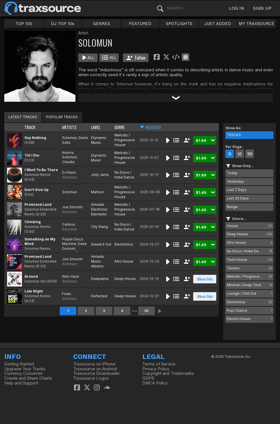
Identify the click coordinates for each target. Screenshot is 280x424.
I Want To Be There (41, 170)
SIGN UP (262, 8)
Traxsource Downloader (96, 373)
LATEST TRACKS (23, 117)
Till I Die (31, 155)
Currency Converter (23, 373)
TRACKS (234, 135)
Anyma (67, 152)
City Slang (99, 227)
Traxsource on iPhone (94, 364)
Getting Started (19, 364)
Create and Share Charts (28, 378)
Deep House (125, 279)
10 (229, 154)
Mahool (97, 192)
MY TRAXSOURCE (256, 23)
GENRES (101, 23)
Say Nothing (35, 138)
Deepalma (99, 279)
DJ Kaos (69, 172)
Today (232, 173)
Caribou (68, 224)
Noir (65, 276)
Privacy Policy (155, 368)
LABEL (95, 127)
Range (232, 207)
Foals (66, 294)
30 (146, 311)
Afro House (123, 261)
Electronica (123, 244)
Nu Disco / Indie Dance (124, 174)
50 (240, 154)
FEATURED (140, 23)
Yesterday (235, 181)
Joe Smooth (72, 207)
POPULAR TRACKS (62, 117)
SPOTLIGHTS (179, 23)
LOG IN (236, 8)
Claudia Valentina (69, 164)
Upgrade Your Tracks (25, 368)
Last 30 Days (238, 198)
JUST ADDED (217, 23)
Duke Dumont (74, 246)
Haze (74, 276)
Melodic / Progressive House (124, 140)
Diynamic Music (98, 140)
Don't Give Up (36, 190)
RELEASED (153, 127)
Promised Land (38, 204)
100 (249, 154)
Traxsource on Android (95, 368)
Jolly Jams (100, 174)
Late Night (33, 291)
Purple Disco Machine (72, 241)
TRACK (29, 127)
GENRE (119, 127)
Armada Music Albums (97, 261)
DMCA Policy (155, 383)
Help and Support (21, 383)
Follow (135, 57)
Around (31, 276)
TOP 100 (23, 23)
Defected (99, 296)
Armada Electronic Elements (99, 209)
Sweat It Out (101, 244)
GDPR (148, 378)
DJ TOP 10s (62, 23)
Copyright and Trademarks (168, 373)
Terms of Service (159, 364)
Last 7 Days (236, 190)
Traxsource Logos (91, 378)
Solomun (69, 138)
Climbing (32, 222)
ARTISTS (69, 127)
